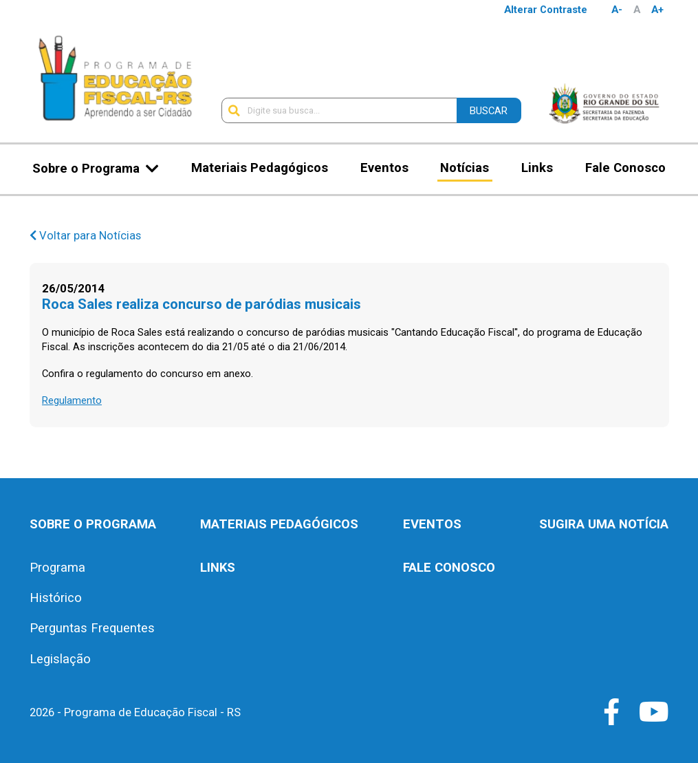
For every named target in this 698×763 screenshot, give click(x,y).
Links (537, 167)
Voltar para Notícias (85, 235)
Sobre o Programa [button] (86, 168)
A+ (657, 9)
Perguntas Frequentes (92, 628)
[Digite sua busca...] (339, 110)
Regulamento (72, 400)
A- (616, 9)
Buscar (489, 111)
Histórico (56, 597)
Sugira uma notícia (603, 524)
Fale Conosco (625, 167)
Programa (57, 567)
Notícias (464, 167)
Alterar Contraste (545, 9)
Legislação (60, 659)
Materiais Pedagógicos (259, 167)
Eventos (384, 167)
